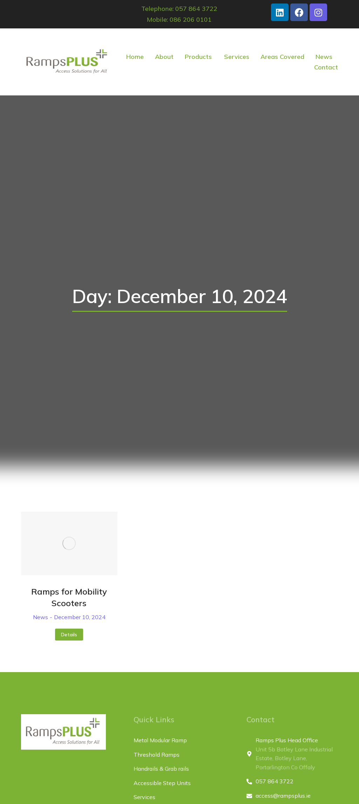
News (40, 617)
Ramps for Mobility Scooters (69, 597)
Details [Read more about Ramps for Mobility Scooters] (69, 634)
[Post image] (69, 543)
